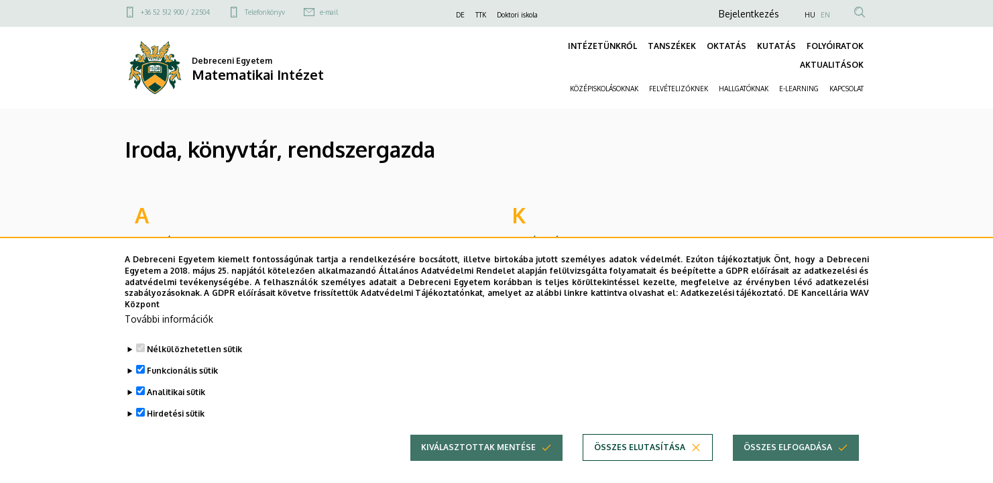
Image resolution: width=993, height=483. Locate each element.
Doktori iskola (517, 15)
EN (825, 15)
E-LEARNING (799, 89)
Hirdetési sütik (176, 437)
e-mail (329, 12)
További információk (169, 342)
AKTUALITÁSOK (832, 65)
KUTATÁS (776, 46)
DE (460, 15)
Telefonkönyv (265, 12)
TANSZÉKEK (672, 46)
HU (810, 15)
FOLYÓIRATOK (835, 46)
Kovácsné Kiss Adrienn (567, 241)
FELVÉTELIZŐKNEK (678, 89)
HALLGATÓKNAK (743, 89)
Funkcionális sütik (182, 394)
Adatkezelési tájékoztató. (733, 317)
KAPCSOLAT (846, 89)
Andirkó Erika (166, 241)
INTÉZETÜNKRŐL (602, 46)
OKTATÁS (726, 46)
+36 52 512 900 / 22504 (175, 12)
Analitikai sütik (176, 416)
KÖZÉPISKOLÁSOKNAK (604, 89)
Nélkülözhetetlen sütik (194, 373)
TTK (480, 15)
